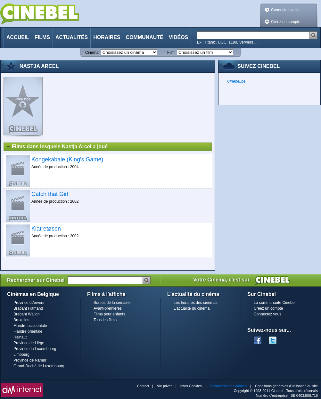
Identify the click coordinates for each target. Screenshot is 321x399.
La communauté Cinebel (274, 302)
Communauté (144, 37)
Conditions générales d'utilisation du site (286, 386)
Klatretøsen (46, 228)
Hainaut (20, 337)
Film (171, 52)
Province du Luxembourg (34, 348)
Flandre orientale (27, 331)
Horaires (106, 37)
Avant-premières (108, 308)
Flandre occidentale (30, 325)
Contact (143, 386)
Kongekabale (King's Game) (67, 159)
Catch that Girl (49, 194)
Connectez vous (285, 10)
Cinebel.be (236, 81)
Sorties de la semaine (112, 302)
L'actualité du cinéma (192, 308)
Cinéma (91, 52)
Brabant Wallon (26, 314)
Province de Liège (28, 343)
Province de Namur (29, 360)
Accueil (17, 37)
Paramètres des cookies (228, 386)
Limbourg (21, 354)
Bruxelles (21, 320)
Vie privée (165, 386)
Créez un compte (285, 22)
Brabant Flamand (28, 308)
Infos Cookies (191, 386)
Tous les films (105, 320)
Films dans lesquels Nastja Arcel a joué (57, 147)
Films (42, 37)
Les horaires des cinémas (196, 302)
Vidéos (178, 37)
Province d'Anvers (28, 302)
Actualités (71, 37)
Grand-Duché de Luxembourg (38, 366)
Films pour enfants (109, 314)
